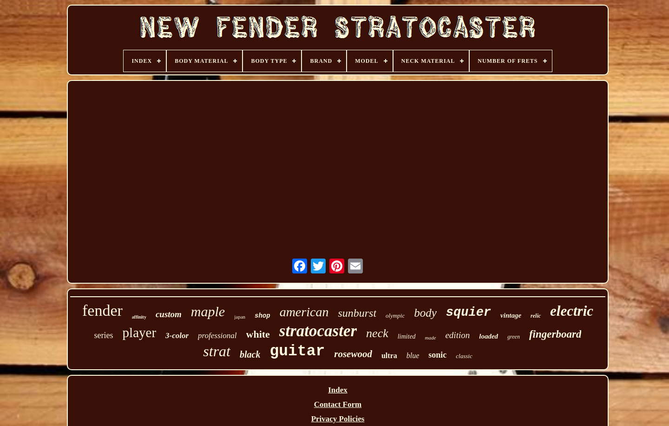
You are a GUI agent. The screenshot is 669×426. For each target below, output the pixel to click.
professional (217, 335)
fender (102, 310)
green (513, 336)
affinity (139, 317)
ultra (389, 355)
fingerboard (555, 334)
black (250, 354)
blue (413, 355)
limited (407, 336)
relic (536, 316)
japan (239, 317)
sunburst (357, 313)
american (304, 312)
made (430, 337)
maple (208, 311)
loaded (488, 336)
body (425, 312)
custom (169, 314)
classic (464, 356)
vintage (510, 315)
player (139, 332)
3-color (177, 335)
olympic (395, 315)
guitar (297, 351)
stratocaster (318, 331)
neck (377, 333)
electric (571, 311)
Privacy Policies (338, 418)
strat (216, 351)
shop (262, 316)
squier (468, 313)
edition (457, 335)
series (103, 335)
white (258, 334)
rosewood (353, 353)
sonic (437, 354)
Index (338, 390)
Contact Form (337, 404)
